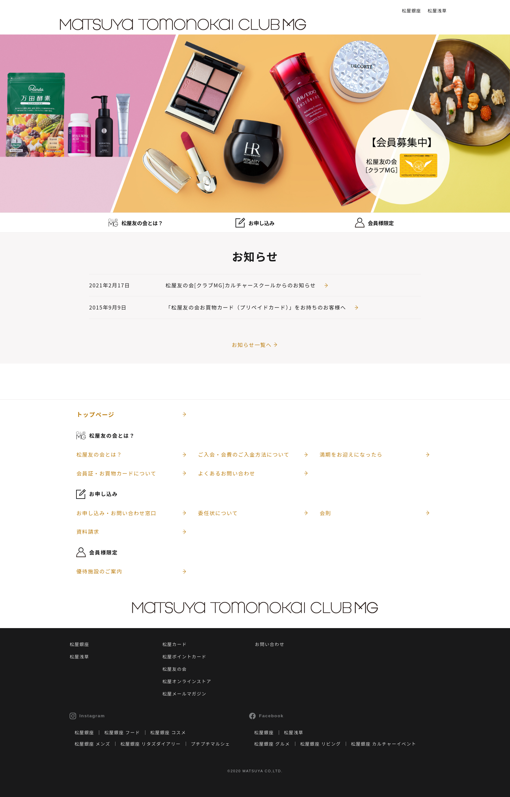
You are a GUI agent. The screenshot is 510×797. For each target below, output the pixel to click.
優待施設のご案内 (99, 571)
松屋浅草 (437, 10)
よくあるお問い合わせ (226, 473)
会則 (325, 513)
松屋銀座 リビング (320, 743)
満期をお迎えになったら (351, 454)
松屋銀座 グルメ (272, 743)
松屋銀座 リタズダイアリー (150, 743)
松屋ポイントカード (184, 656)
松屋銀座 (411, 10)
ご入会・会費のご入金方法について (243, 454)
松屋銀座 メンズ (92, 743)
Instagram (87, 716)
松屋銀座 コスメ (168, 732)
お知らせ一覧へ (252, 345)
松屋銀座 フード (122, 732)
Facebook (266, 716)
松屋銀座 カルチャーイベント (383, 743)
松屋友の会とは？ (99, 454)
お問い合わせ (270, 644)
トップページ (95, 414)
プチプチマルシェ (210, 743)
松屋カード (174, 644)
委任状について (218, 513)
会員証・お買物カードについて (116, 473)
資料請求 (87, 531)
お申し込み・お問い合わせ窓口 (116, 513)
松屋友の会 (174, 669)
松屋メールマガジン (184, 693)
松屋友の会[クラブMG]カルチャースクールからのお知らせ (241, 285)
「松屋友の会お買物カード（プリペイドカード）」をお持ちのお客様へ (256, 307)
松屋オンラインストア (186, 681)
